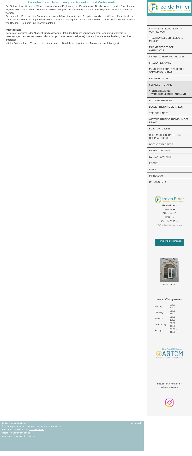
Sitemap (23, 423)
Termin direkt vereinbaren (169, 241)
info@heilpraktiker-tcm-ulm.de (16, 433)
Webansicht (136, 423)
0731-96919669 (36, 429)
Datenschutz (20, 436)
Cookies (31, 436)
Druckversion (10, 423)
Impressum (7, 436)
